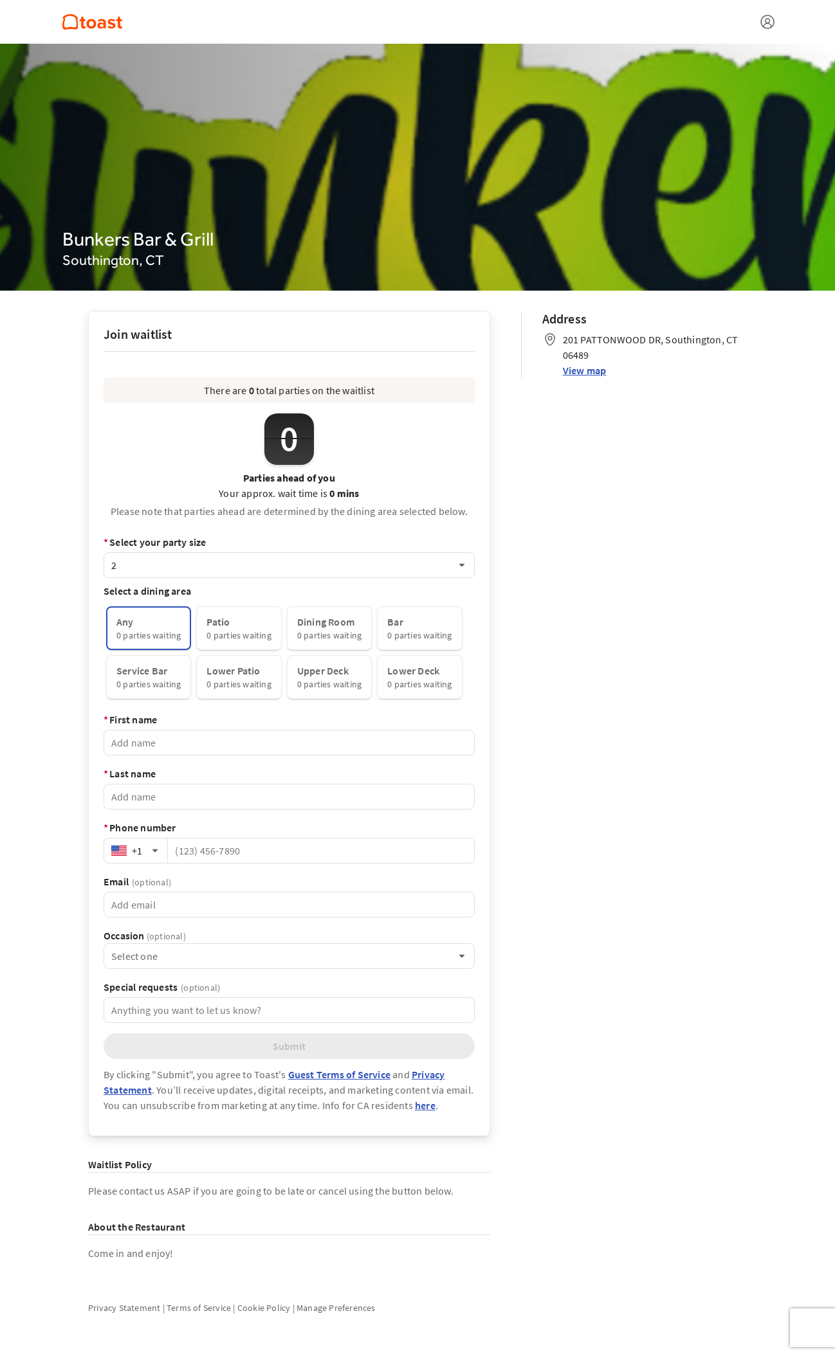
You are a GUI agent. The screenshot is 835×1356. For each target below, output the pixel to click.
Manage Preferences (336, 1308)
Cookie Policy (264, 1308)
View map (585, 370)
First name (130, 719)
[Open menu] (767, 22)
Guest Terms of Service (339, 1074)
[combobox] (289, 565)
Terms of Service (199, 1308)
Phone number (140, 827)
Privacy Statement (124, 1308)
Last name (130, 773)
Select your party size (155, 542)
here (425, 1105)
